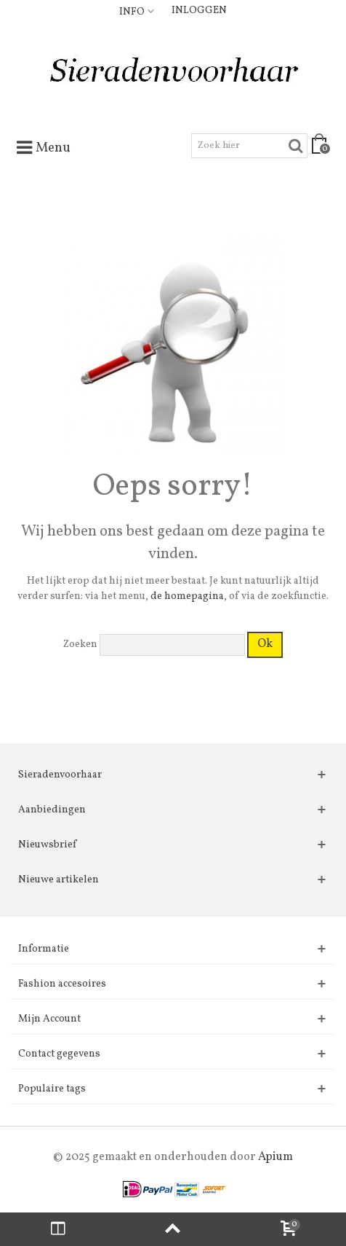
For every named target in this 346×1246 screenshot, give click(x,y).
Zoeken (80, 644)
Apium (275, 1157)
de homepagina (187, 596)
